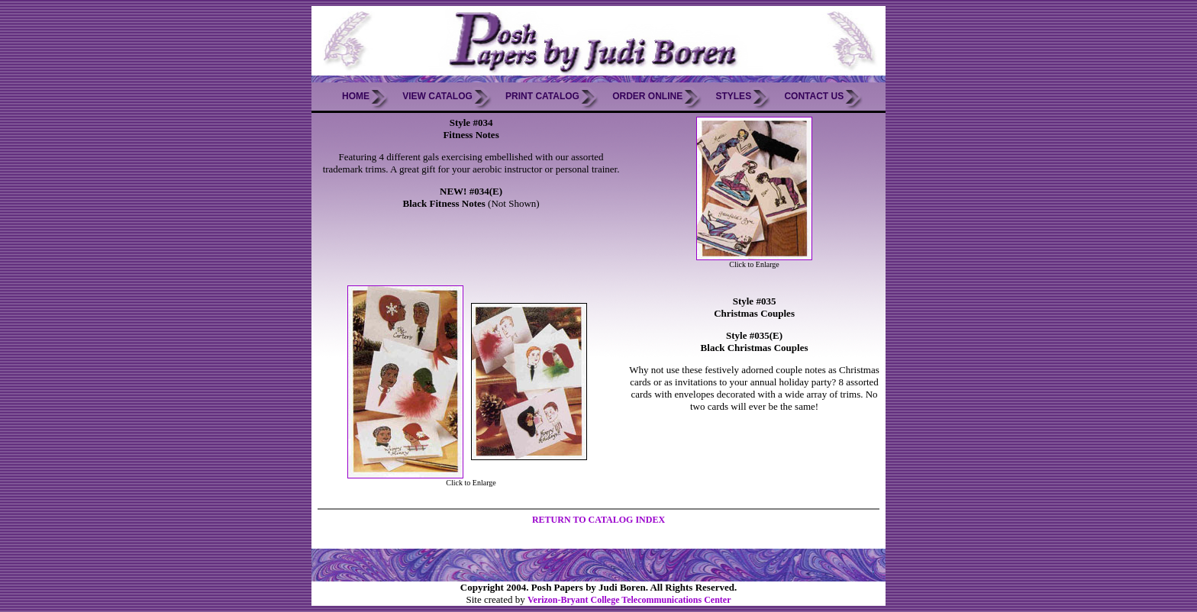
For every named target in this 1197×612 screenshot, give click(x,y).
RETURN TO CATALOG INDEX (598, 519)
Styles (733, 96)
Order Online (647, 96)
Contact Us (814, 96)
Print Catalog (542, 96)
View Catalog (437, 96)
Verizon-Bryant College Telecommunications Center (629, 599)
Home (355, 96)
